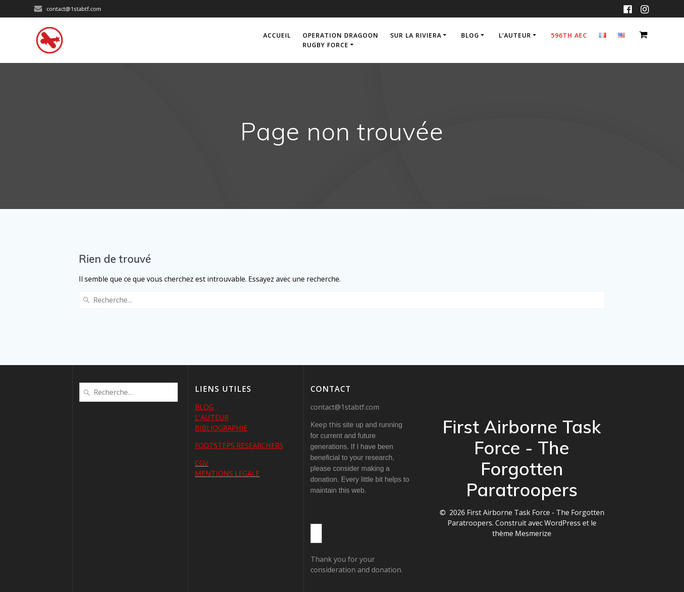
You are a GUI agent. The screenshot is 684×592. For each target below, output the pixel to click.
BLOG (204, 407)
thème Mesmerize (521, 533)
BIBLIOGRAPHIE (221, 428)
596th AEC (569, 35)
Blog (470, 35)
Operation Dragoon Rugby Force (340, 40)
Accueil (277, 35)
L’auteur (515, 35)
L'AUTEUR (212, 417)
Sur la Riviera (415, 35)
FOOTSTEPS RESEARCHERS (239, 445)
